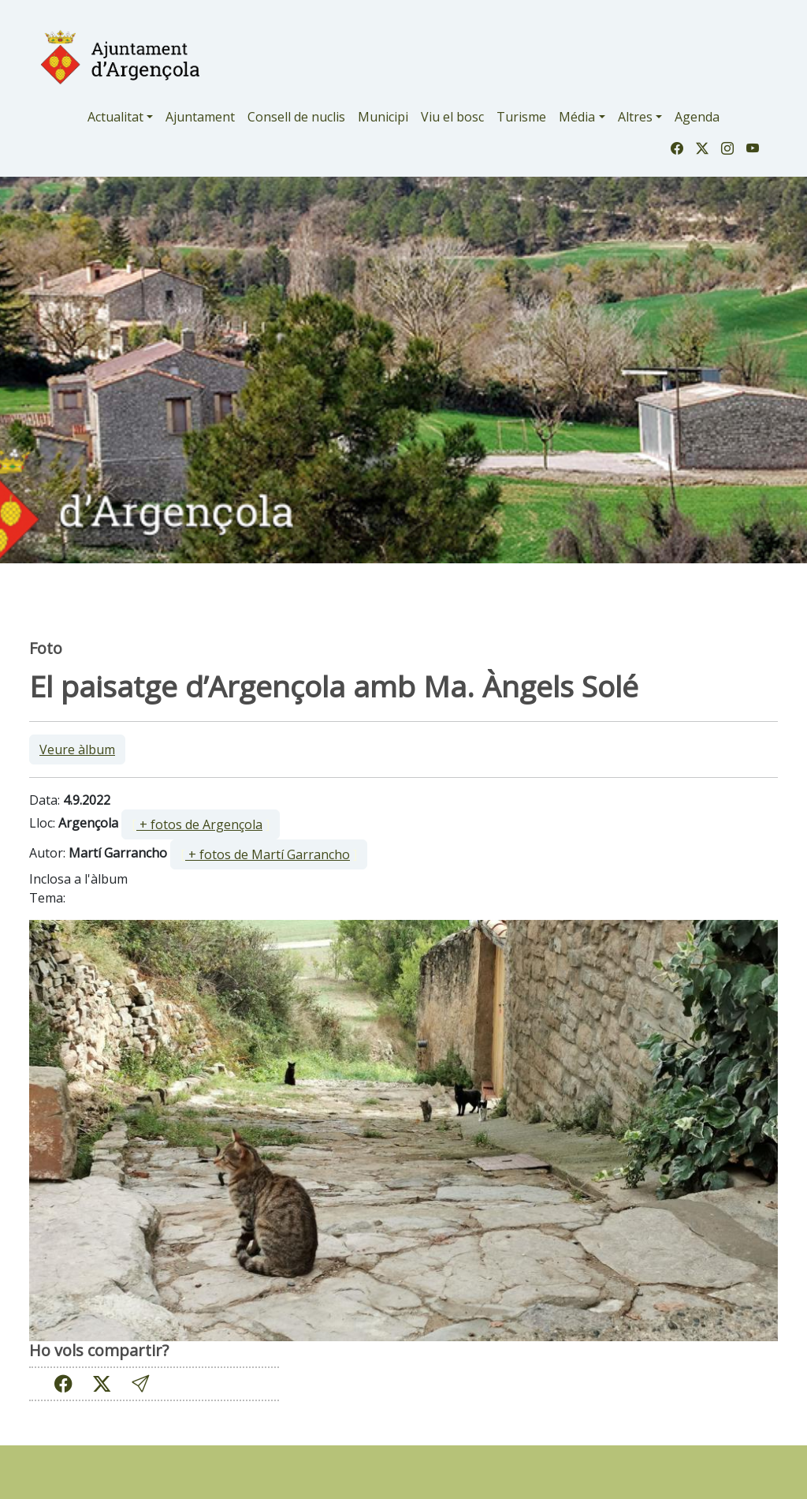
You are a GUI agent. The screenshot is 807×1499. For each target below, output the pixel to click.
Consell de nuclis (296, 116)
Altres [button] (635, 116)
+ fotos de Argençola (199, 824)
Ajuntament (200, 116)
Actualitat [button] (115, 116)
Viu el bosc (452, 116)
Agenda (697, 116)
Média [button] (577, 116)
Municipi (383, 116)
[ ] (201, 824)
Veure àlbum (77, 749)
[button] (140, 1384)
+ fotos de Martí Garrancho (267, 854)
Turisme (521, 116)
